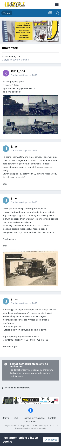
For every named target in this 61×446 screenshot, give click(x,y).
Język (6, 418)
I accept (51, 439)
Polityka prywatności (34, 418)
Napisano (24, 75)
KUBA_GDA (14, 56)
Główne (25, 59)
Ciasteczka (30, 421)
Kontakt (52, 418)
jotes (14, 146)
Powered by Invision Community (30, 428)
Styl (17, 418)
